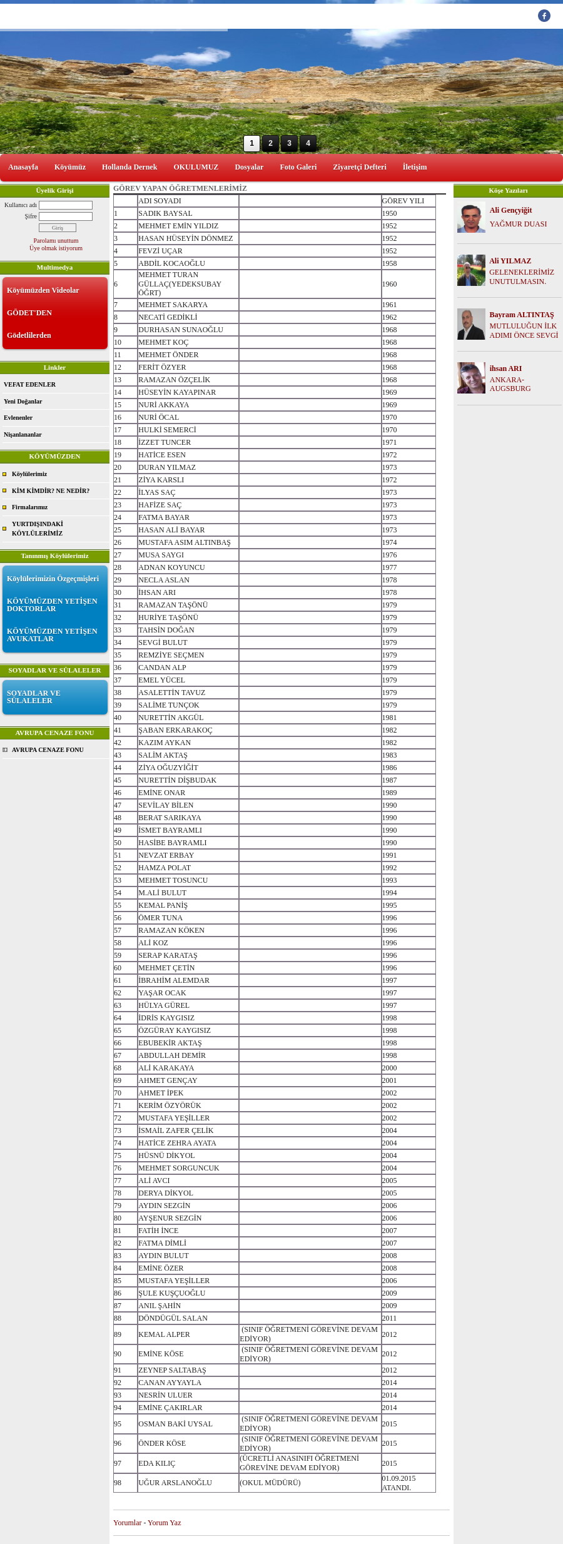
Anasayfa (23, 167)
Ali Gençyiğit (511, 210)
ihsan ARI (506, 368)
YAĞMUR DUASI (518, 224)
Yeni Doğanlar (23, 401)
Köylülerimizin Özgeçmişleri (53, 578)
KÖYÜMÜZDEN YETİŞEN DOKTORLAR (52, 605)
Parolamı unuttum (56, 240)
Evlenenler (18, 417)
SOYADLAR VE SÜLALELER (34, 697)
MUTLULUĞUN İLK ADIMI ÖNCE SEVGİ (524, 331)
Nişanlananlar (23, 434)
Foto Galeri (298, 167)
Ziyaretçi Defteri (359, 167)
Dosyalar (249, 167)
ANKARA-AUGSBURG (510, 384)
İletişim (415, 167)
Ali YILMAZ (510, 260)
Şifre (31, 216)
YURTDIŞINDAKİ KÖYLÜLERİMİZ (37, 529)
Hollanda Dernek (129, 167)
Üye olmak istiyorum (56, 248)
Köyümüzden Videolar (43, 290)
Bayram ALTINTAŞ (522, 314)
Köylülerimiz (29, 473)
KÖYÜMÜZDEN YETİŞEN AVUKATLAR (52, 635)
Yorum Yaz (164, 1522)
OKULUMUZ (195, 167)
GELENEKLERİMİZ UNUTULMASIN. (521, 277)
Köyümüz (70, 167)
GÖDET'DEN (29, 312)
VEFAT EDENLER (30, 384)
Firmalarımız (30, 507)
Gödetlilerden (29, 335)
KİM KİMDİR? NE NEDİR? (50, 490)
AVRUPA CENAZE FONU (48, 749)
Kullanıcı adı (20, 204)
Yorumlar (127, 1522)
